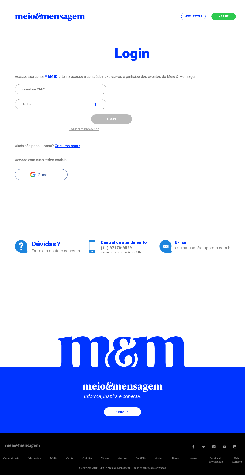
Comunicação (11, 458)
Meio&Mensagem (54, 16)
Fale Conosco (237, 460)
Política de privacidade (216, 460)
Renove (176, 458)
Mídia (53, 458)
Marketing (34, 458)
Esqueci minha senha (84, 129)
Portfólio (141, 458)
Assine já (121, 412)
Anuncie (195, 458)
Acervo (122, 458)
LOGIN (111, 119)
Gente (69, 458)
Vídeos (105, 458)
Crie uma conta (67, 146)
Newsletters (193, 16)
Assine (223, 16)
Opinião (87, 458)
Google (44, 174)
